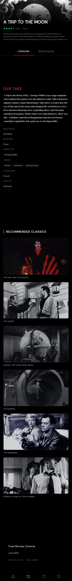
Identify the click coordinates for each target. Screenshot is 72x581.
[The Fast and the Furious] (36, 434)
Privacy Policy (16, 560)
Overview (23, 51)
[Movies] (28, 576)
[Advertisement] (36, 74)
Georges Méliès (11, 155)
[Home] (13, 576)
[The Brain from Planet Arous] (36, 346)
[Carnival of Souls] (36, 390)
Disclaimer (32, 560)
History (7, 165)
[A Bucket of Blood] (36, 302)
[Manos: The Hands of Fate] (36, 258)
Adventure (18, 165)
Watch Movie (46, 51)
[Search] (59, 576)
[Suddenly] (36, 477)
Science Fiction (32, 165)
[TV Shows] (44, 576)
